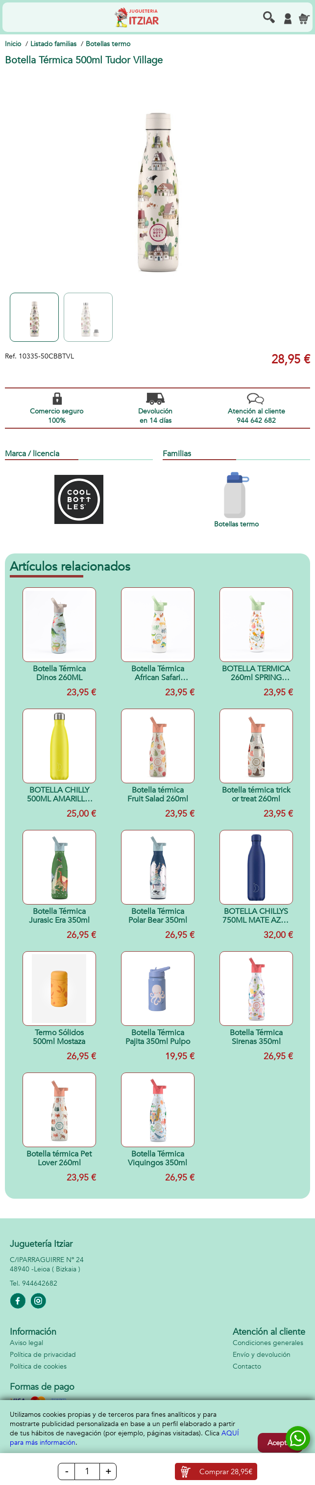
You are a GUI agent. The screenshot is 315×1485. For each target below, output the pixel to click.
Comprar (225, 1472)
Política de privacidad (43, 1354)
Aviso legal (26, 1343)
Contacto (247, 1366)
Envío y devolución (262, 1354)
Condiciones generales (268, 1343)
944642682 (39, 1283)
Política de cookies (38, 1366)
